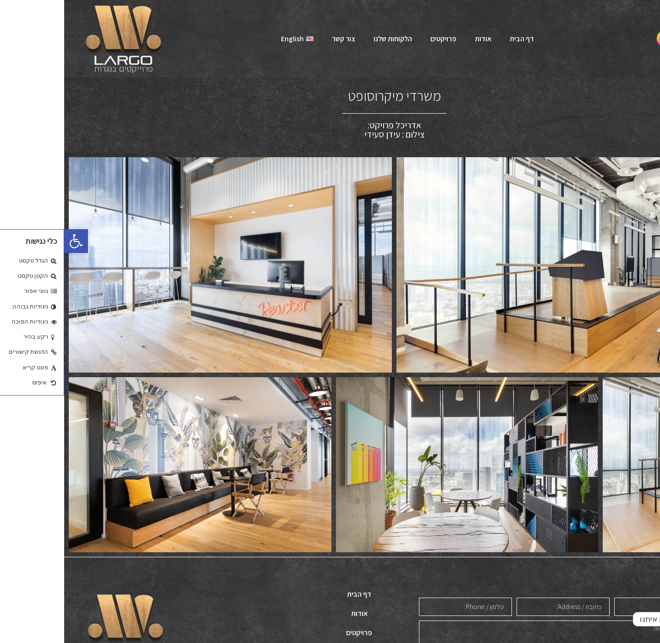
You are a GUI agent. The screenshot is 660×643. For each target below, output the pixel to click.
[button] (12, 241)
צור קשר (279, 39)
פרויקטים (379, 39)
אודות (419, 39)
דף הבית (458, 39)
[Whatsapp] (634, 619)
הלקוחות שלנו (328, 39)
